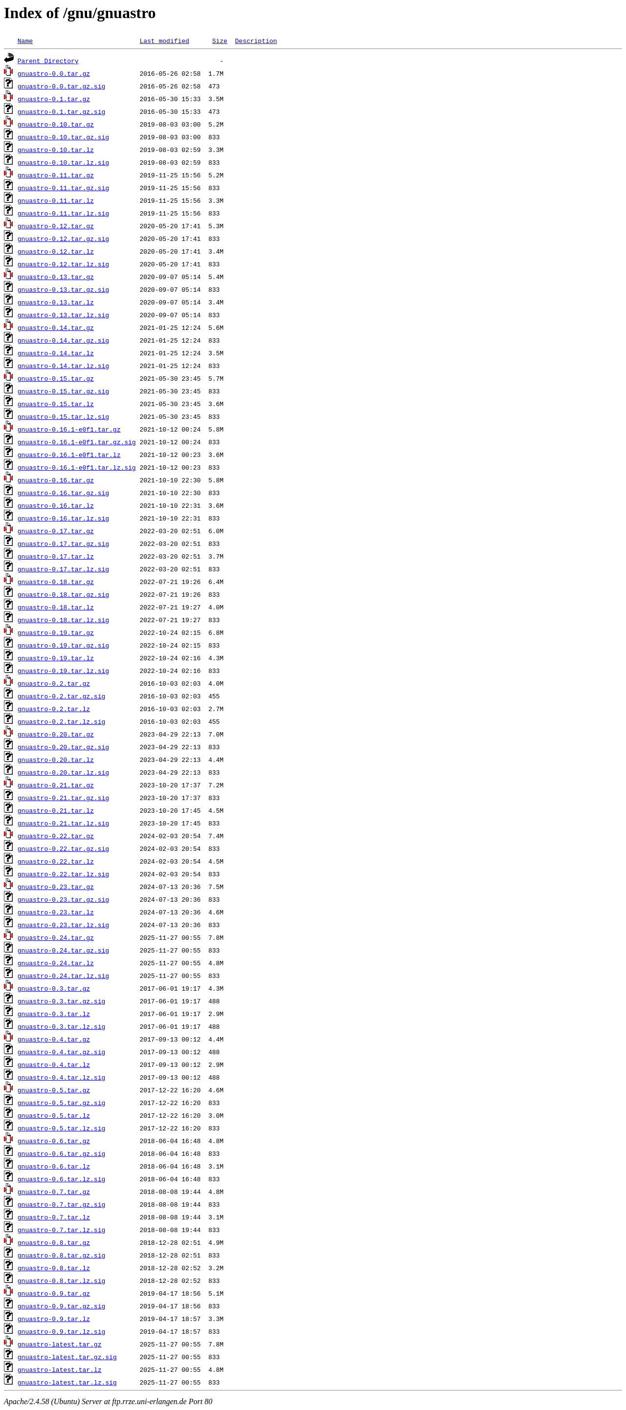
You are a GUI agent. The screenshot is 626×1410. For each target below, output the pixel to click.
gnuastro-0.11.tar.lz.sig (63, 213)
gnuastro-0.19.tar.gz (56, 632)
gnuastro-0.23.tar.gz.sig (63, 899)
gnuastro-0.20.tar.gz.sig (63, 746)
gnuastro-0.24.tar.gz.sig (63, 950)
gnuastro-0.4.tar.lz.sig (61, 1077)
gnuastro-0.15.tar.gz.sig (63, 391)
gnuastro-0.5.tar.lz (54, 1115)
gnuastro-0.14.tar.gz (56, 327)
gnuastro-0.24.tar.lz (56, 962)
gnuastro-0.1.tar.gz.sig (61, 111)
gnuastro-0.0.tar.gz (54, 73)
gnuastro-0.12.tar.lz (56, 251)
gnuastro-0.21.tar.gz (56, 785)
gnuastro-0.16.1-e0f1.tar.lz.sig (77, 467)
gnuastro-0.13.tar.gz (56, 276)
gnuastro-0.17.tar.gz (56, 530)
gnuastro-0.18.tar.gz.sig (63, 594)
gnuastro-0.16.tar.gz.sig (63, 492)
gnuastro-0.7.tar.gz (54, 1191)
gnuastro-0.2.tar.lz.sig (61, 721)
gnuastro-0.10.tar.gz (56, 124)
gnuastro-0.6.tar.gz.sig (61, 1153)
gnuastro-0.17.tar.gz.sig (63, 543)
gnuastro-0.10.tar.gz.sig (63, 136)
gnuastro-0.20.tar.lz (56, 759)
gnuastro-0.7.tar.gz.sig (61, 1204)
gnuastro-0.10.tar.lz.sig (63, 162)
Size (219, 40)
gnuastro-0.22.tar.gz (56, 835)
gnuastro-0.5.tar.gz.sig (61, 1102)
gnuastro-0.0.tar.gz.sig (61, 86)
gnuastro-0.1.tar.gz (54, 98)
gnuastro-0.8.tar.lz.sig (61, 1280)
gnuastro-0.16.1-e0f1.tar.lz (69, 454)
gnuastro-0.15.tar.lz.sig (63, 416)
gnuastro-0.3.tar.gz (54, 988)
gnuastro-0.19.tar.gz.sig (63, 645)
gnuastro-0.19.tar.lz (56, 657)
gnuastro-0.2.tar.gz (54, 683)
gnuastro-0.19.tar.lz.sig (63, 670)
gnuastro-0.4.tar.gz (54, 1039)
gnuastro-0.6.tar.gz (54, 1140)
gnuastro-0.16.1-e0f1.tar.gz (69, 429)
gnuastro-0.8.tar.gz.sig (61, 1255)
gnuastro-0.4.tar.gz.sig (61, 1051)
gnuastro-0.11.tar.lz (56, 200)
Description (256, 40)
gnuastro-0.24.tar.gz (56, 937)
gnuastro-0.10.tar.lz (56, 149)
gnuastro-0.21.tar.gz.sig (63, 797)
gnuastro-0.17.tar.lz (56, 556)
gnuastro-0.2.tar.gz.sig (61, 696)
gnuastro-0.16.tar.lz (56, 505)
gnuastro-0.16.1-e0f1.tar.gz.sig (77, 441)
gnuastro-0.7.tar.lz (54, 1217)
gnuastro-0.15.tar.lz (56, 403)
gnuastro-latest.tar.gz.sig (67, 1356)
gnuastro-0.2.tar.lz (54, 708)
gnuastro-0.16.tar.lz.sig (63, 518)
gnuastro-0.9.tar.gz (54, 1293)
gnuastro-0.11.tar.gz (56, 175)
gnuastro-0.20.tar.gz (56, 734)
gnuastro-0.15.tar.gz (56, 378)
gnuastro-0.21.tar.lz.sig (63, 823)
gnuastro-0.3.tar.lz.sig (61, 1026)
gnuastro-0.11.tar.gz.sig (63, 187)
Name (25, 40)
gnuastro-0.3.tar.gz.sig (61, 1001)
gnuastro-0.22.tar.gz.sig (63, 848)
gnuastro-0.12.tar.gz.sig (63, 238)
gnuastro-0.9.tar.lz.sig (61, 1331)
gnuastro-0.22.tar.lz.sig (63, 873)
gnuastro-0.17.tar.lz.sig (63, 568)
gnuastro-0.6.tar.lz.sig (61, 1178)
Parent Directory (48, 60)
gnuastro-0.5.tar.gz (54, 1089)
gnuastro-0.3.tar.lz (54, 1013)
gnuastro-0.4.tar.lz (54, 1064)
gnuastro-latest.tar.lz (60, 1369)
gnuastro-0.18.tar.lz (56, 607)
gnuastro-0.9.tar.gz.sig (61, 1306)
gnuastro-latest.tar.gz (60, 1344)
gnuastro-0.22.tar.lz (56, 861)
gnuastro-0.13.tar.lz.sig (63, 314)
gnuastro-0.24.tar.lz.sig (63, 975)
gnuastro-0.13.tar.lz (56, 302)
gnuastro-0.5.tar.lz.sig (61, 1128)
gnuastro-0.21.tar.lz (56, 810)
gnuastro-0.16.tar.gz (56, 480)
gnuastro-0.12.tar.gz (56, 225)
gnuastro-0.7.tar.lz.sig (61, 1229)
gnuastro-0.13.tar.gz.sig (63, 289)
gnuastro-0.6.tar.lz (54, 1166)
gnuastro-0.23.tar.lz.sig (63, 924)
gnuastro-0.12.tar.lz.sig (63, 264)
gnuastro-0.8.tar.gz (54, 1242)
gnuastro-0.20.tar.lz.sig (63, 772)
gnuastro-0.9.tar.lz (54, 1318)
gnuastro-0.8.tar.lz (54, 1267)
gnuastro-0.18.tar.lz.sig (63, 619)
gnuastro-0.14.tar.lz (56, 352)
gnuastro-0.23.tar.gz (56, 886)
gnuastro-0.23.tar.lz (56, 912)
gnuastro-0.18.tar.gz (56, 581)
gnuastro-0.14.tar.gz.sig (63, 340)
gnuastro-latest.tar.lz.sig (67, 1382)
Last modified (164, 40)
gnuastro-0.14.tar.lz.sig (63, 365)
